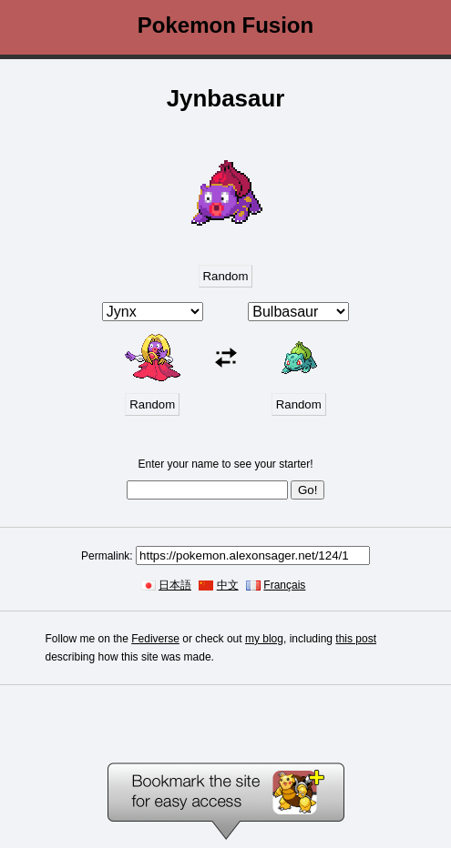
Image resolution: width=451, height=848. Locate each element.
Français (284, 585)
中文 (228, 585)
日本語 (175, 585)
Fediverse (155, 638)
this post (355, 638)
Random (226, 276)
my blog (264, 638)
